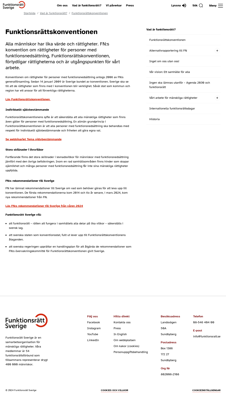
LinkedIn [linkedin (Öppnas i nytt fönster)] (93, 340)
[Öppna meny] (216, 6)
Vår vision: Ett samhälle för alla (169, 72)
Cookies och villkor (114, 390)
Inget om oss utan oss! (164, 61)
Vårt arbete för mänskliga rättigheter (173, 98)
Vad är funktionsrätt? (86, 5)
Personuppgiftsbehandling (131, 352)
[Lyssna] (178, 5)
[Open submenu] (217, 50)
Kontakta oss (122, 322)
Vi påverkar (114, 5)
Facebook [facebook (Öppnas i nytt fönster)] (93, 322)
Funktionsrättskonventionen (167, 40)
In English (120, 334)
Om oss (62, 5)
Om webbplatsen (125, 340)
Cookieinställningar (206, 390)
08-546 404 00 (203, 322)
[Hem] (14, 5)
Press (130, 5)
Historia (154, 119)
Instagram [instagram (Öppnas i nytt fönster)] (94, 328)
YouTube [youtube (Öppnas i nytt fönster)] (92, 334)
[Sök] (197, 5)
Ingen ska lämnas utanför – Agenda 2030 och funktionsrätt (179, 85)
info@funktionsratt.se (207, 336)
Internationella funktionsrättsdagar (172, 108)
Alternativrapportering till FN (168, 50)
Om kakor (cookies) (126, 346)
